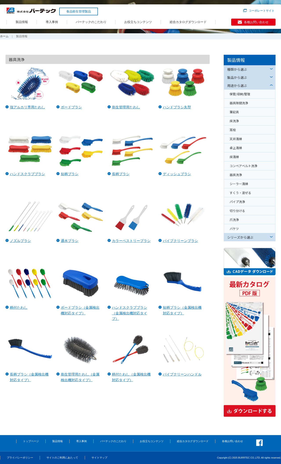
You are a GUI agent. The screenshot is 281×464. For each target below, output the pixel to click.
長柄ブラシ (121, 174)
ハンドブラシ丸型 (177, 107)
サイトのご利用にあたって (62, 457)
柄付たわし (18, 307)
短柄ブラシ (69, 174)
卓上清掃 (236, 148)
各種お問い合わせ (256, 22)
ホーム (4, 36)
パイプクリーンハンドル (182, 374)
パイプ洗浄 (237, 201)
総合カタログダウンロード (188, 22)
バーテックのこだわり (91, 22)
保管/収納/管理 (240, 94)
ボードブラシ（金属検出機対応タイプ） (80, 310)
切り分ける (237, 210)
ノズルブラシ (20, 241)
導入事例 (52, 22)
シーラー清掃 (239, 184)
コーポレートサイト (261, 10)
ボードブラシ (71, 107)
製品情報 (22, 22)
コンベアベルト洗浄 (243, 166)
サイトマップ (99, 457)
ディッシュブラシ (177, 174)
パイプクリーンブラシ (180, 241)
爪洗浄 (234, 219)
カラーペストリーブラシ (131, 241)
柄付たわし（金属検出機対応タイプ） (131, 377)
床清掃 (234, 157)
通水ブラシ (69, 241)
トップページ (31, 441)
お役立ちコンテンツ (138, 22)
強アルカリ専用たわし (27, 107)
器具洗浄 (236, 175)
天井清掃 (236, 139)
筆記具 (234, 112)
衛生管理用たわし (126, 107)
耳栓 (233, 130)
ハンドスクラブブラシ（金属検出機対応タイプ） (129, 313)
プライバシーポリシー (20, 457)
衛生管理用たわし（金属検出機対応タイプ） (80, 377)
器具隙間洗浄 (239, 103)
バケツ (234, 228)
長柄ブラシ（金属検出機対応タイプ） (29, 377)
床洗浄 (234, 121)
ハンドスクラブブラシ (27, 174)
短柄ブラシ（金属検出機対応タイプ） (182, 310)
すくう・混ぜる (240, 193)
